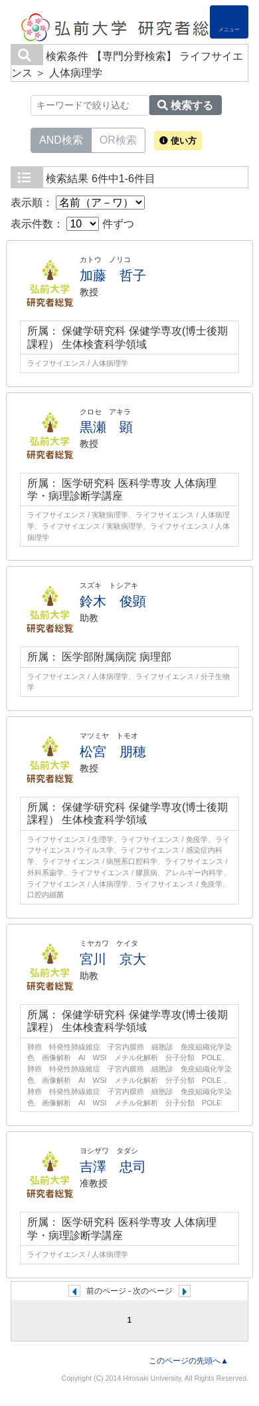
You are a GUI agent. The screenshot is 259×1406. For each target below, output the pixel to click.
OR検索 (118, 139)
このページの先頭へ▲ (188, 1360)
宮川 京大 (113, 959)
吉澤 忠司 (113, 1166)
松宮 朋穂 (113, 751)
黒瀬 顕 (106, 427)
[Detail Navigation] (229, 22)
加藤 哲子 (113, 275)
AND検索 (61, 139)
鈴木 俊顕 (113, 601)
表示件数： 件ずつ (72, 224)
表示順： (78, 203)
